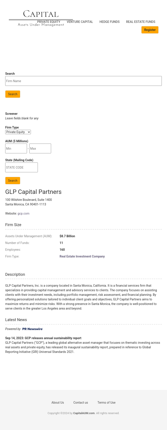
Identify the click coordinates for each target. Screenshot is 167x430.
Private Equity (48, 22)
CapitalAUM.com (84, 413)
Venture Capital (80, 22)
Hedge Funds (110, 22)
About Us (58, 402)
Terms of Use (106, 402)
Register (150, 30)
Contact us (80, 402)
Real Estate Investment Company (82, 256)
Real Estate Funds (140, 22)
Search (12, 94)
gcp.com (23, 213)
